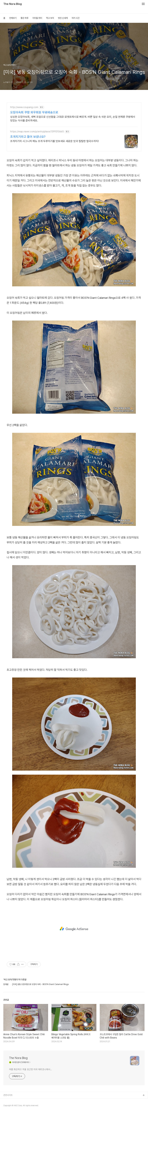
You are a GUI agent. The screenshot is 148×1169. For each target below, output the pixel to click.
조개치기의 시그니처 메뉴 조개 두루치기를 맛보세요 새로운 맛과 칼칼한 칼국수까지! (54, 141)
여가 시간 (76, 18)
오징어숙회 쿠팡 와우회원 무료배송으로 (34, 112)
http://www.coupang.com (24, 107)
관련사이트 (8, 1095)
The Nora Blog (12, 4)
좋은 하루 (24, 18)
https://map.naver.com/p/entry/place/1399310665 (37, 131)
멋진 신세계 (63, 18)
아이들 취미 (37, 18)
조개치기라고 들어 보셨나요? (27, 136)
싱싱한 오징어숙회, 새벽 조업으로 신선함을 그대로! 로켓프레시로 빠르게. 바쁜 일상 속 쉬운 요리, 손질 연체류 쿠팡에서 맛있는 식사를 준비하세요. (72, 118)
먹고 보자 (50, 18)
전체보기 (13, 18)
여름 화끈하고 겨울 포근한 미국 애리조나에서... (30, 1069)
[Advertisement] (74, 928)
